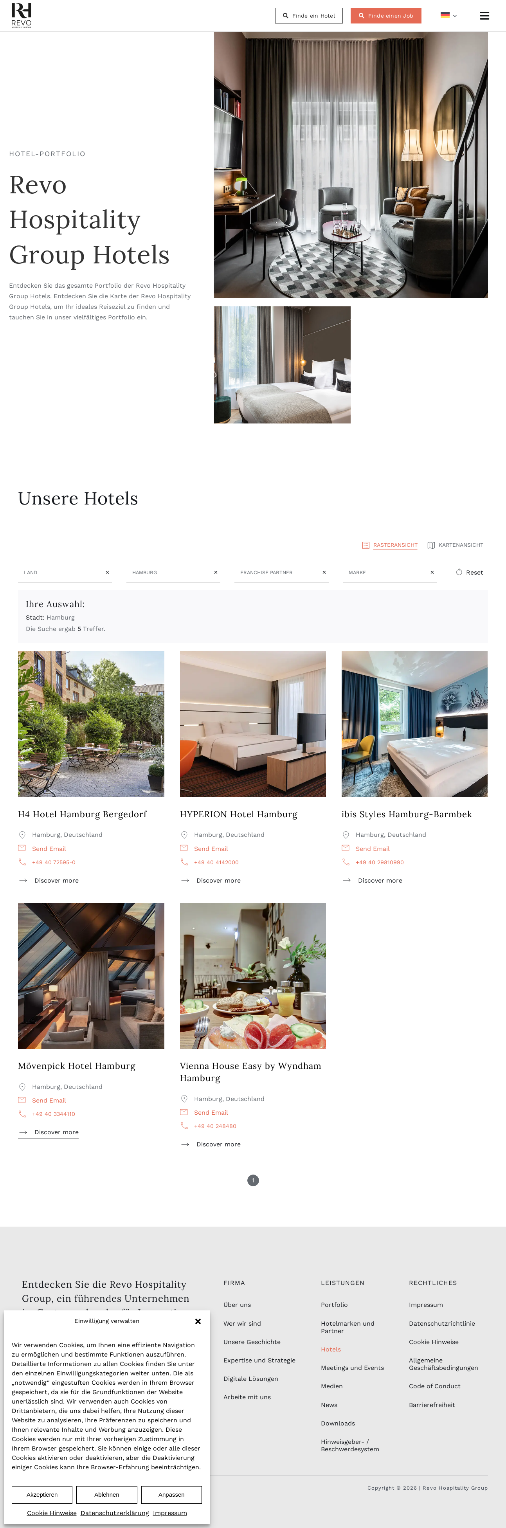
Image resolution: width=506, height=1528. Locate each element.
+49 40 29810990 (380, 862)
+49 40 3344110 (53, 1114)
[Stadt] (168, 572)
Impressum (170, 1513)
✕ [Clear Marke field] (432, 572)
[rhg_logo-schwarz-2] (21, 6)
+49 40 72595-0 (54, 862)
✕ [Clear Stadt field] (216, 572)
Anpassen (171, 1494)
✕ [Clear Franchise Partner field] (324, 572)
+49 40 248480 (215, 1126)
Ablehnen (106, 1494)
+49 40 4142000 (216, 862)
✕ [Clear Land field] (107, 572)
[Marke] (385, 572)
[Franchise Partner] (276, 572)
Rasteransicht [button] (390, 545)
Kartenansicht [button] (455, 545)
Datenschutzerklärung (115, 1513)
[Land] (60, 572)
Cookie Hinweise (52, 1513)
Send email (49, 848)
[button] (198, 1321)
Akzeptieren (42, 1494)
